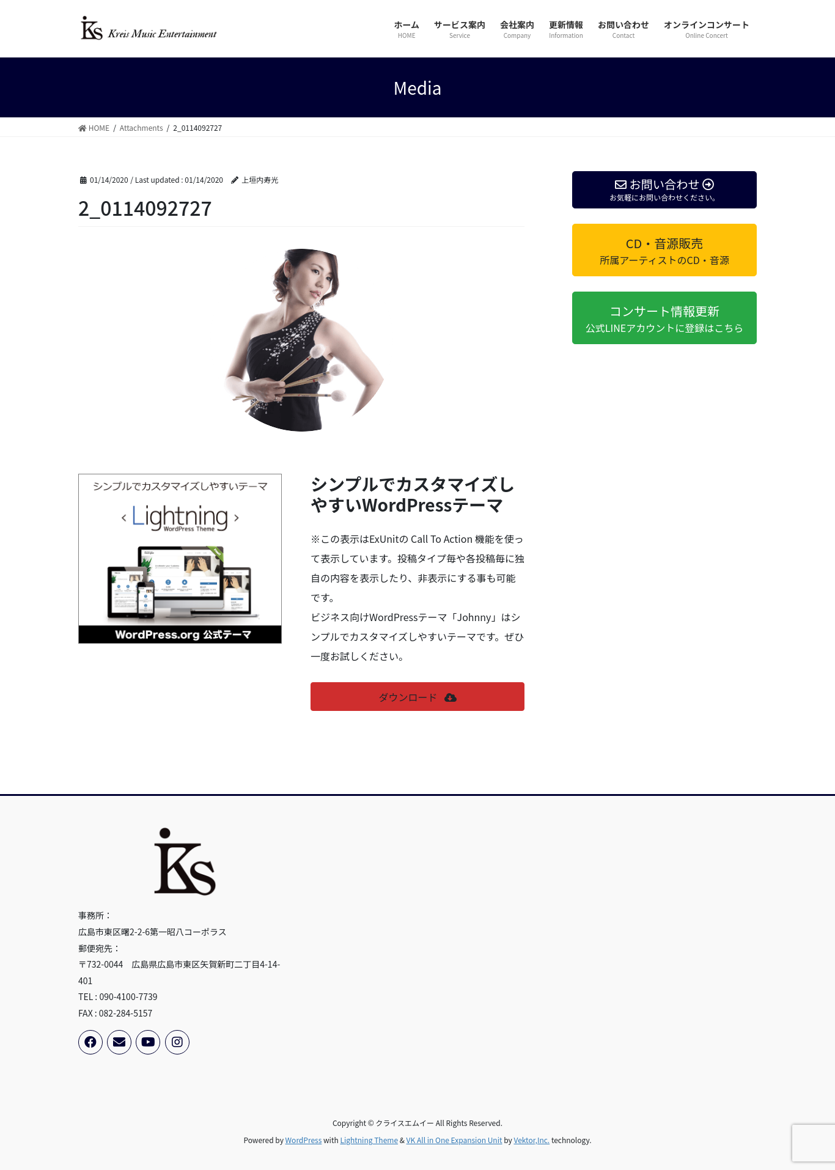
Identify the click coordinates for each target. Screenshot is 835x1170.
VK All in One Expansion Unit (454, 1140)
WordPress (303, 1140)
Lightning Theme (369, 1140)
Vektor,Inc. (531, 1140)
